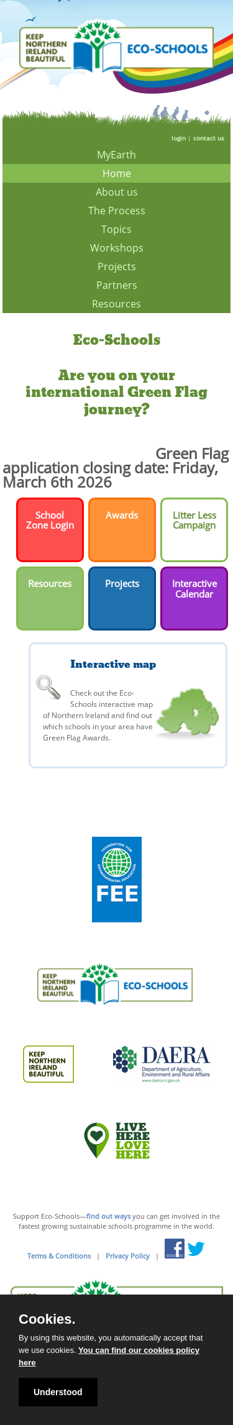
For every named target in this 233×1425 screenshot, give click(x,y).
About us (117, 192)
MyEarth (116, 155)
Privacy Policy (128, 1255)
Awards (122, 515)
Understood (58, 1392)
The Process (116, 210)
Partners (116, 285)
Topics (116, 229)
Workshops (117, 248)
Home (117, 173)
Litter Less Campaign (194, 520)
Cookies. (47, 1319)
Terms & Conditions (59, 1255)
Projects (117, 266)
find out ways (108, 1216)
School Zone (45, 520)
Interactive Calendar (194, 588)
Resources (116, 304)
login (178, 138)
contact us (208, 138)
